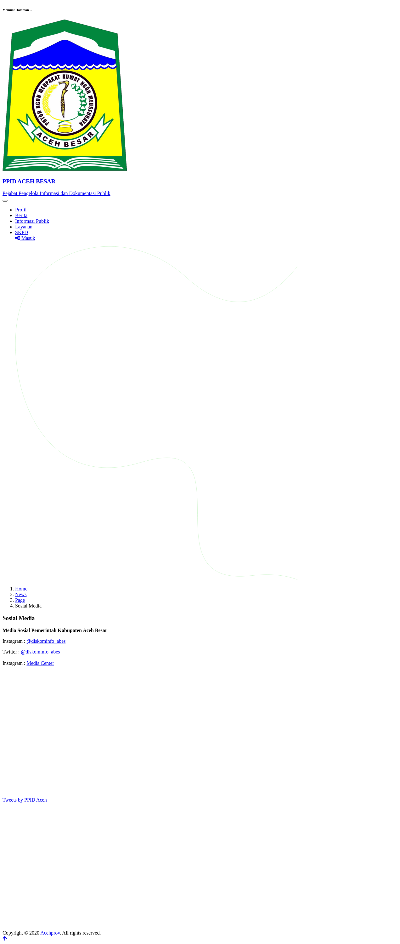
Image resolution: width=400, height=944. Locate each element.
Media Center (40, 663)
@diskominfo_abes (45, 641)
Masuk (25, 238)
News (20, 594)
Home (21, 588)
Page (20, 600)
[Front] (200, 181)
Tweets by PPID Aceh (25, 800)
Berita (21, 215)
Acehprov (50, 932)
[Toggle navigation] (5, 201)
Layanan (23, 226)
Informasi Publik (32, 221)
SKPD (21, 232)
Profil (20, 209)
